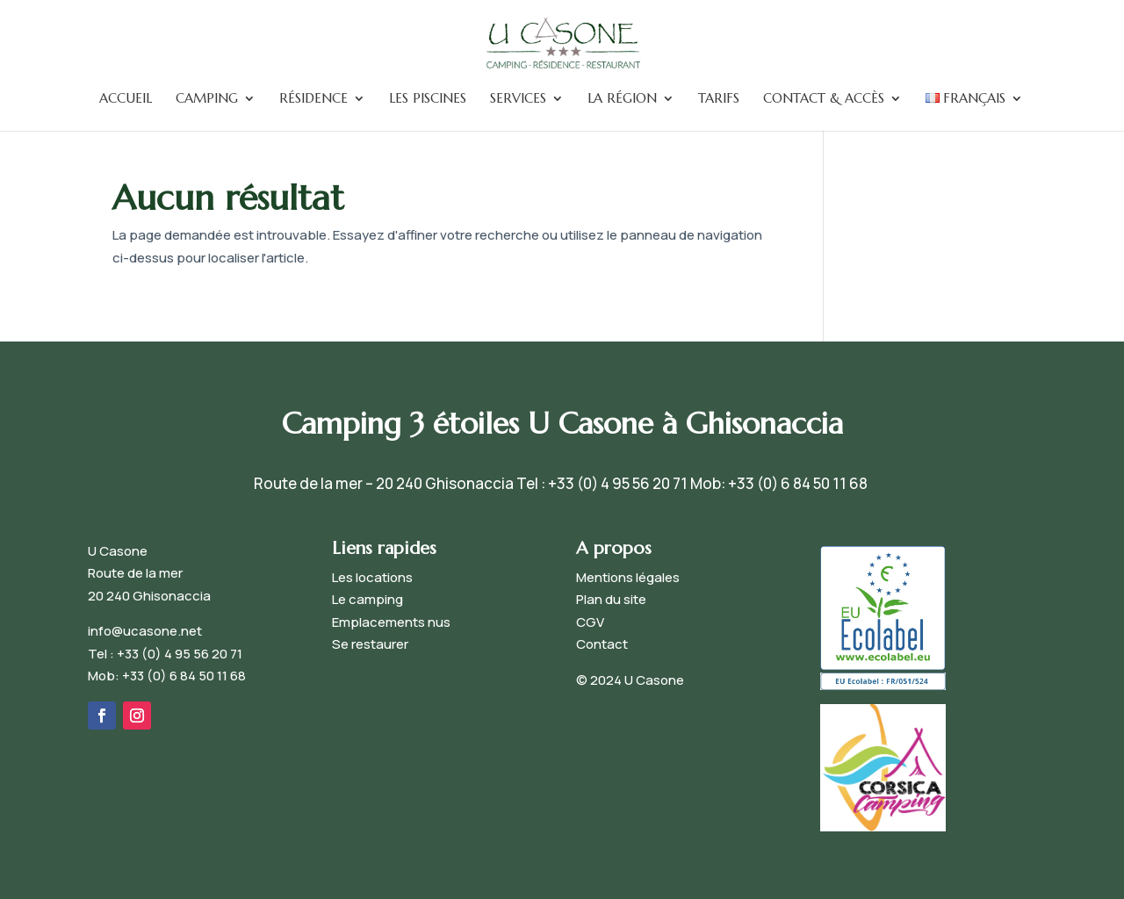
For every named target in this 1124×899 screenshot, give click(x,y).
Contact (602, 644)
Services (518, 99)
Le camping (367, 599)
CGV (590, 622)
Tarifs (718, 99)
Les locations (372, 577)
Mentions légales (628, 577)
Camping (207, 99)
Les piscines (427, 99)
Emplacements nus (391, 622)
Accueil (125, 99)
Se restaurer (370, 644)
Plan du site (611, 599)
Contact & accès (823, 99)
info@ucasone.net (145, 631)
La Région (622, 99)
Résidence (313, 99)
